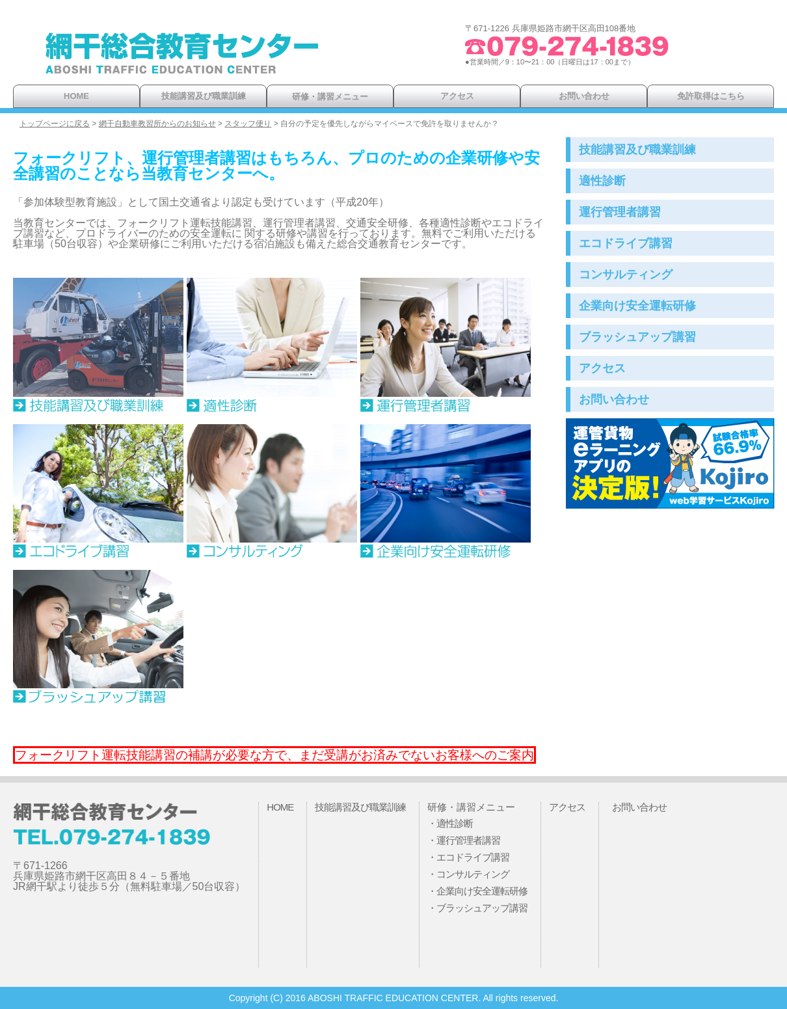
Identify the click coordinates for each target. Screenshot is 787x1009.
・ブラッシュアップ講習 (477, 907)
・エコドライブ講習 (468, 857)
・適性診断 (450, 823)
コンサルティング (626, 274)
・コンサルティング (468, 874)
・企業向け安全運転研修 (477, 890)
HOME (76, 96)
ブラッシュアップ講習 (637, 336)
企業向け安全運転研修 (637, 305)
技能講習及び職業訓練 (203, 96)
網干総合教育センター (182, 59)
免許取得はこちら (711, 96)
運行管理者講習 (620, 212)
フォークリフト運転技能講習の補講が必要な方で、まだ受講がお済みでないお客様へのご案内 (274, 755)
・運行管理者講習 (463, 840)
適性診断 (602, 180)
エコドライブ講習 (626, 243)
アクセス (457, 96)
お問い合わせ (584, 96)
